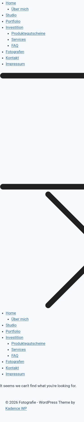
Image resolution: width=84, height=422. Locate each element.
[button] (42, 191)
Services (18, 39)
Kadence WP (16, 408)
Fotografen (15, 51)
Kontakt (12, 58)
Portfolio (13, 21)
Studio (11, 15)
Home (11, 3)
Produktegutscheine (28, 33)
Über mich (20, 9)
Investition (14, 27)
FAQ (14, 45)
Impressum (15, 64)
